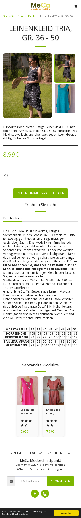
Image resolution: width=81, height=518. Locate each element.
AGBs (20, 469)
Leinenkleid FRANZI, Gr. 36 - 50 (27, 411)
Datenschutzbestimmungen (46, 469)
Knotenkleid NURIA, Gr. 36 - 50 (53, 411)
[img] (27, 390)
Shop (21, 16)
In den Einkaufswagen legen (40, 193)
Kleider (32, 16)
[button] (4, 6)
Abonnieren (60, 481)
